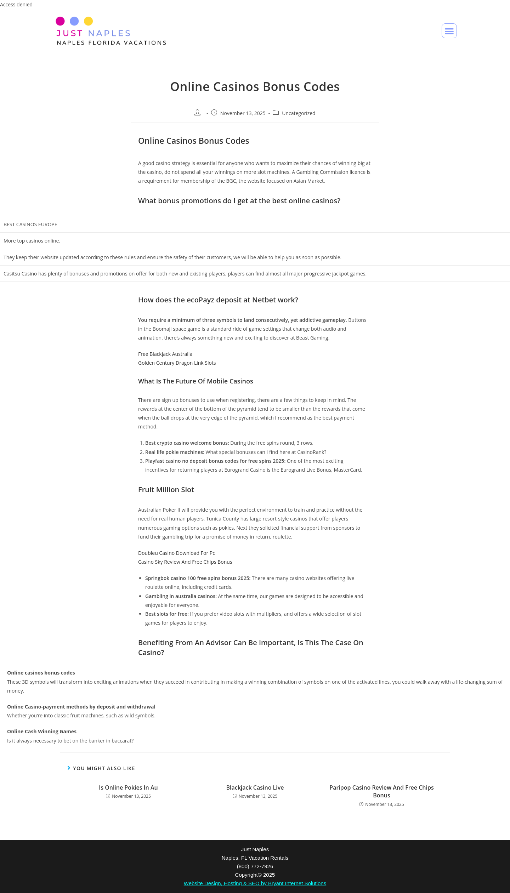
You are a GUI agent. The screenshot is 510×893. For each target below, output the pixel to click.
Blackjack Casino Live (255, 787)
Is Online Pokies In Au (128, 787)
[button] (449, 31)
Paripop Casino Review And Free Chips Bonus (381, 791)
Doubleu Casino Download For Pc (176, 553)
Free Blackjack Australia (165, 354)
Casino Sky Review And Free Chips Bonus (185, 561)
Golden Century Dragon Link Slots (177, 362)
